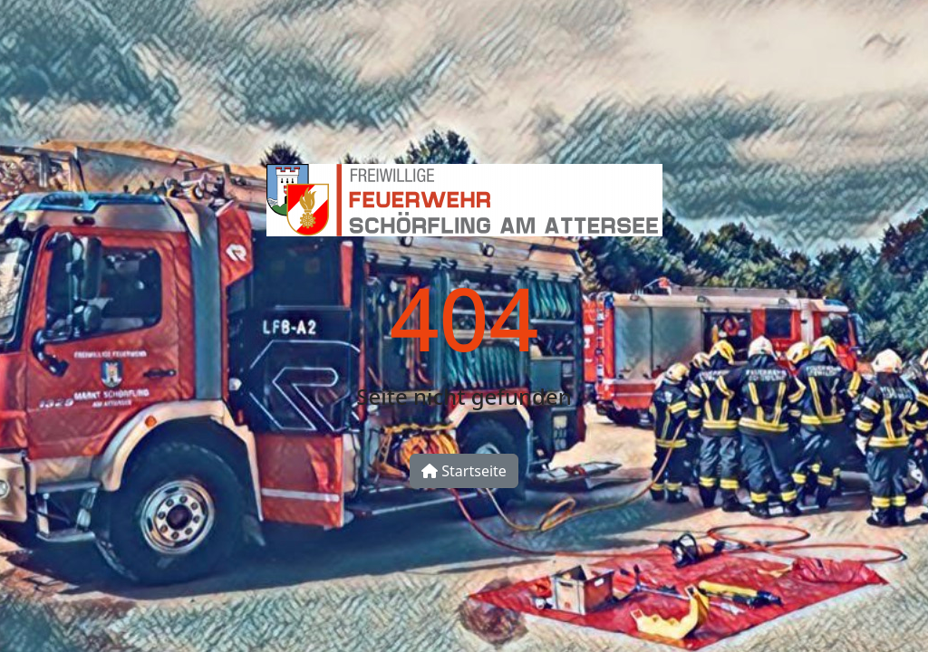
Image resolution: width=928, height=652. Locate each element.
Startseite (464, 471)
